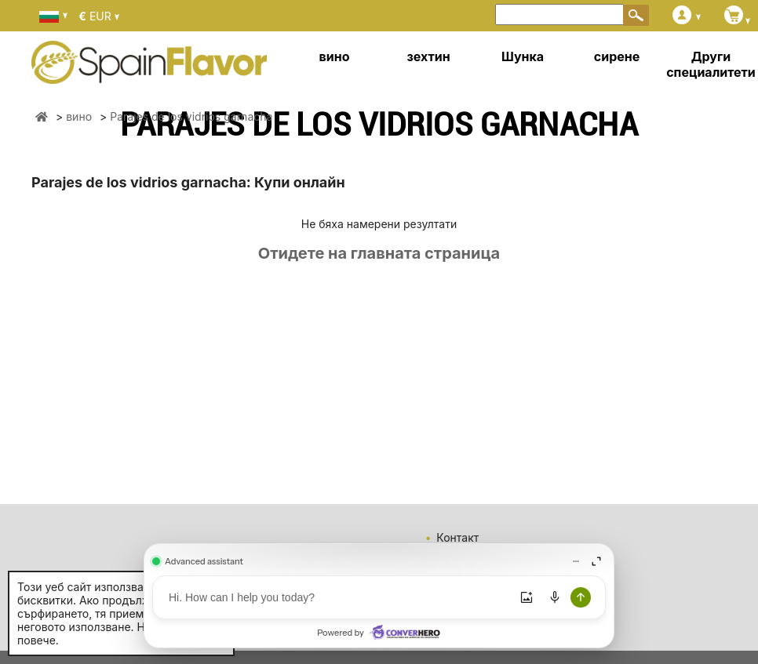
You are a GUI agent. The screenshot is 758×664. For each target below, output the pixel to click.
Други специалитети (711, 64)
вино (334, 56)
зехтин (428, 56)
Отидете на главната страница (379, 253)
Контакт (457, 537)
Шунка (522, 56)
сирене (617, 56)
